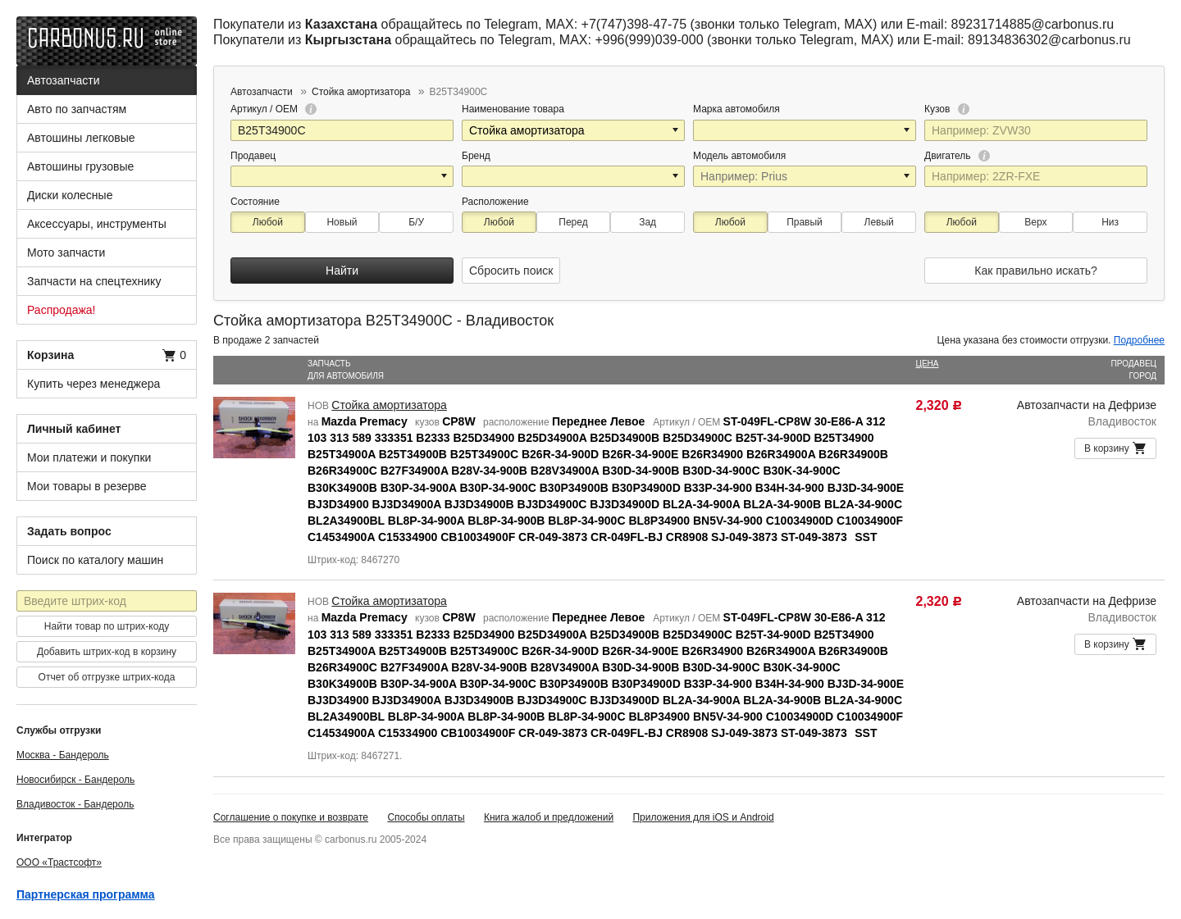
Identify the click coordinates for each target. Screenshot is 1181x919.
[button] (676, 130)
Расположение (495, 201)
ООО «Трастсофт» (59, 862)
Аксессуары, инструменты (96, 223)
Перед (573, 222)
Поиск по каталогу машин (95, 559)
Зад (647, 222)
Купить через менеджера (93, 383)
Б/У (416, 222)
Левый (879, 222)
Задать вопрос (69, 531)
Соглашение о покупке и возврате (290, 817)
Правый (805, 222)
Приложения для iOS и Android (702, 817)
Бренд (476, 156)
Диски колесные (69, 195)
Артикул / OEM (273, 109)
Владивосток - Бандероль (75, 804)
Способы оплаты (425, 817)
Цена (927, 363)
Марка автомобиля (736, 109)
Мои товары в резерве (87, 486)
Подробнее (1139, 340)
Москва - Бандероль (62, 755)
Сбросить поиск (511, 270)
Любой (268, 222)
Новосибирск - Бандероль (75, 779)
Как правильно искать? (1035, 270)
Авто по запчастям (76, 109)
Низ (1110, 222)
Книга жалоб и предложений (548, 817)
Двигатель (957, 156)
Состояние (255, 201)
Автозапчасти (63, 80)
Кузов (946, 109)
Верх (1035, 222)
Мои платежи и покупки (89, 457)
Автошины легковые (81, 137)
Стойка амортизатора (389, 405)
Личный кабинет (74, 428)
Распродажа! (61, 309)
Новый (341, 222)
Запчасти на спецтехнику (94, 281)
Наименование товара (513, 109)
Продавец (253, 156)
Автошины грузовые (80, 166)
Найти (342, 270)
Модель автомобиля (739, 156)
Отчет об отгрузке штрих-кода (107, 677)
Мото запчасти (66, 252)
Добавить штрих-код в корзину (106, 651)
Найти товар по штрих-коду (106, 626)
